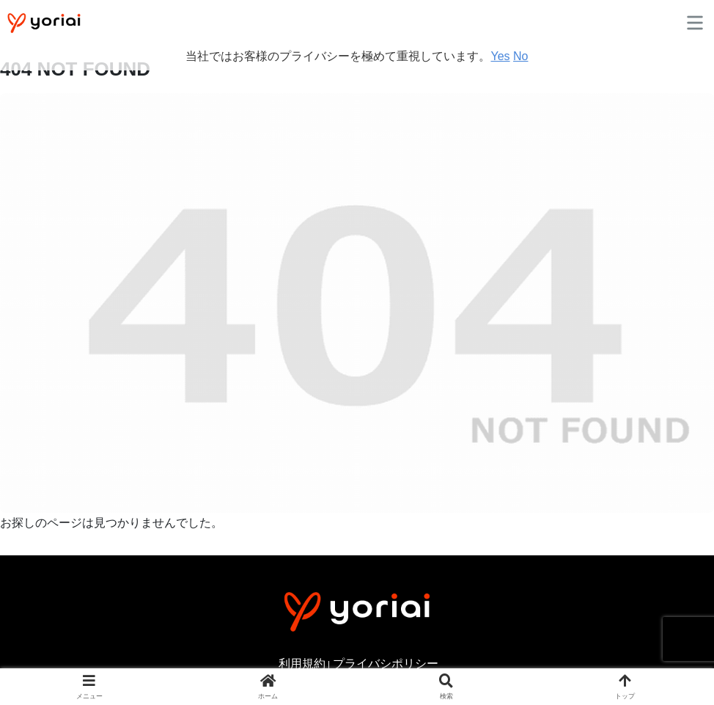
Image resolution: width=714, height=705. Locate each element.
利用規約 (302, 663)
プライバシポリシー (385, 663)
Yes (499, 56)
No (520, 56)
